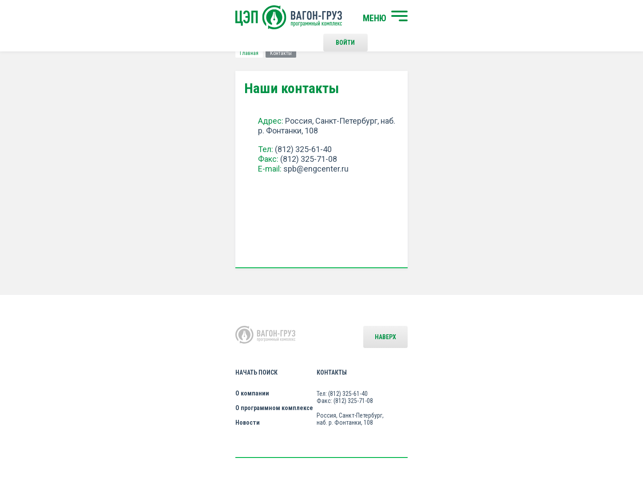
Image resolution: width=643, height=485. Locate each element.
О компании (189, 350)
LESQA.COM (553, 452)
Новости (185, 379)
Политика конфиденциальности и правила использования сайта (338, 449)
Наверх (545, 336)
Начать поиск (194, 329)
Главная (88, 53)
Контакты (330, 329)
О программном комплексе (211, 364)
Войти (461, 17)
